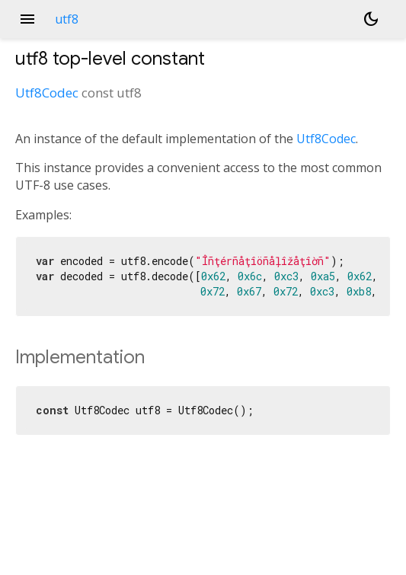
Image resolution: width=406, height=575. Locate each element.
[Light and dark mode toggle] (371, 19)
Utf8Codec (46, 92)
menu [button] (27, 19)
